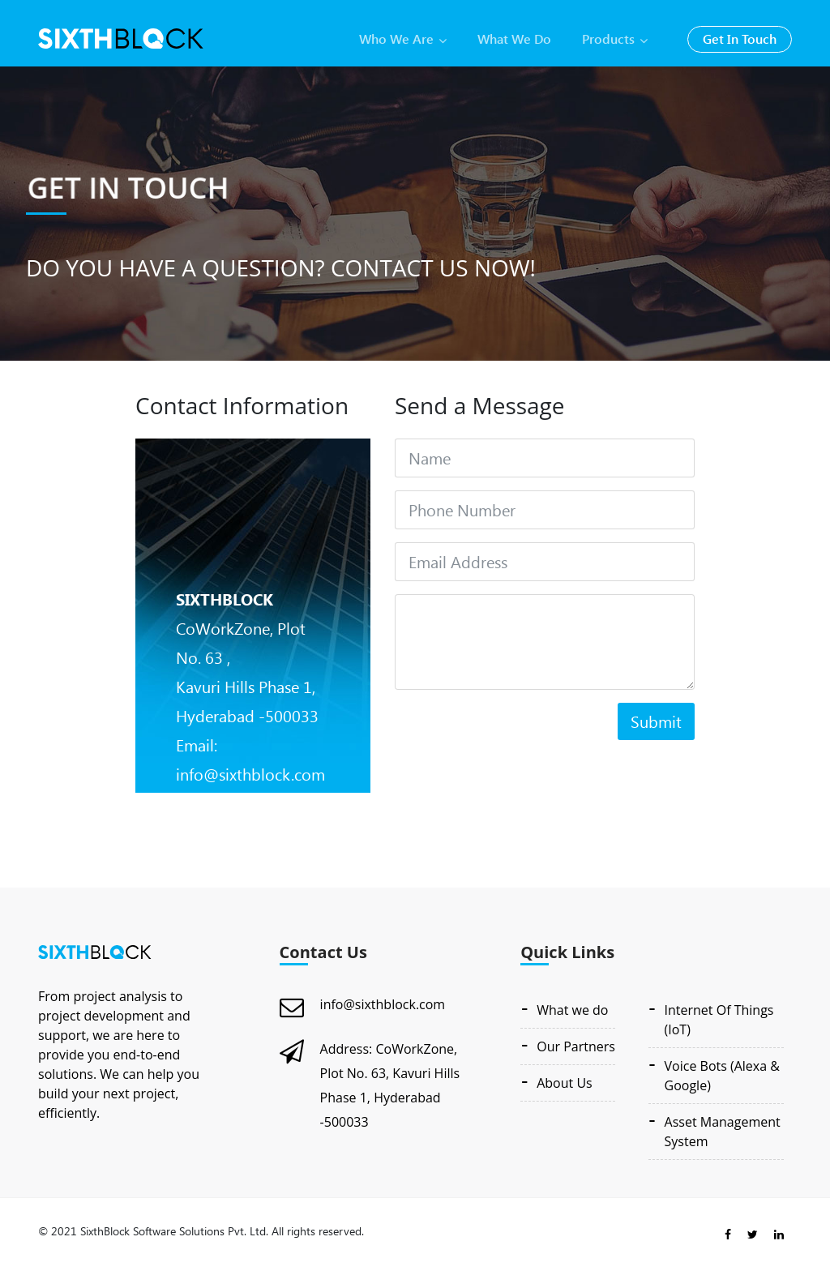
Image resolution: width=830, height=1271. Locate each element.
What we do (572, 1010)
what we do (514, 38)
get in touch (740, 38)
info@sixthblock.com (383, 1004)
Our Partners (576, 1046)
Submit (656, 721)
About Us (565, 1083)
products (615, 38)
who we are (403, 38)
